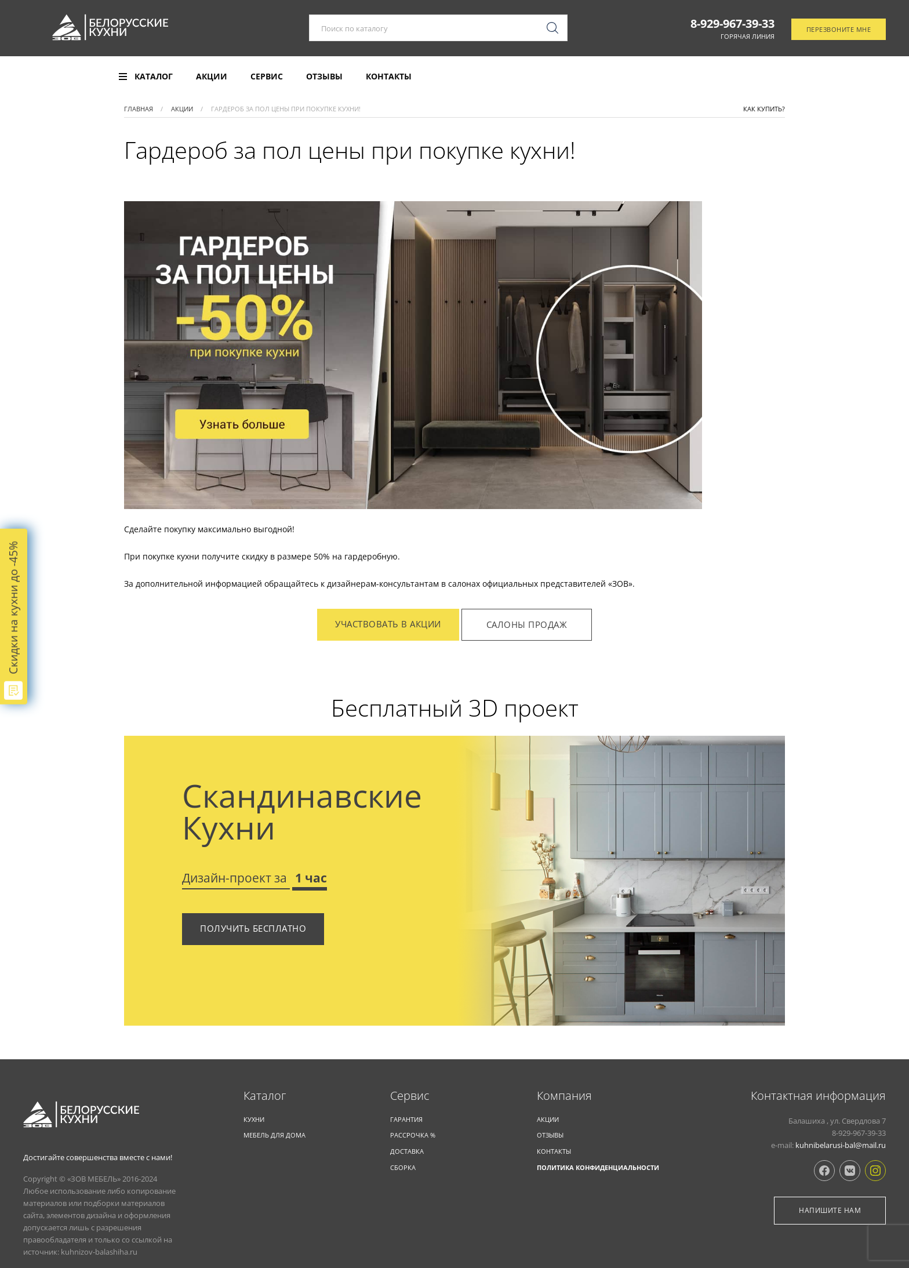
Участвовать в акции (388, 624)
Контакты (389, 76)
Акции (211, 76)
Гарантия (406, 1119)
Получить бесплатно (253, 928)
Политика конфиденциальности (598, 1167)
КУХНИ (253, 1119)
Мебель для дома (274, 1135)
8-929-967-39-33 (732, 25)
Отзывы (324, 76)
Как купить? (764, 109)
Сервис (266, 76)
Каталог (264, 1095)
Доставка (407, 1151)
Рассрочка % (412, 1135)
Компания (564, 1095)
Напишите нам (830, 1210)
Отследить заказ (837, 77)
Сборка (403, 1167)
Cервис (410, 1095)
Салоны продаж (527, 624)
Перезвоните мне (838, 31)
